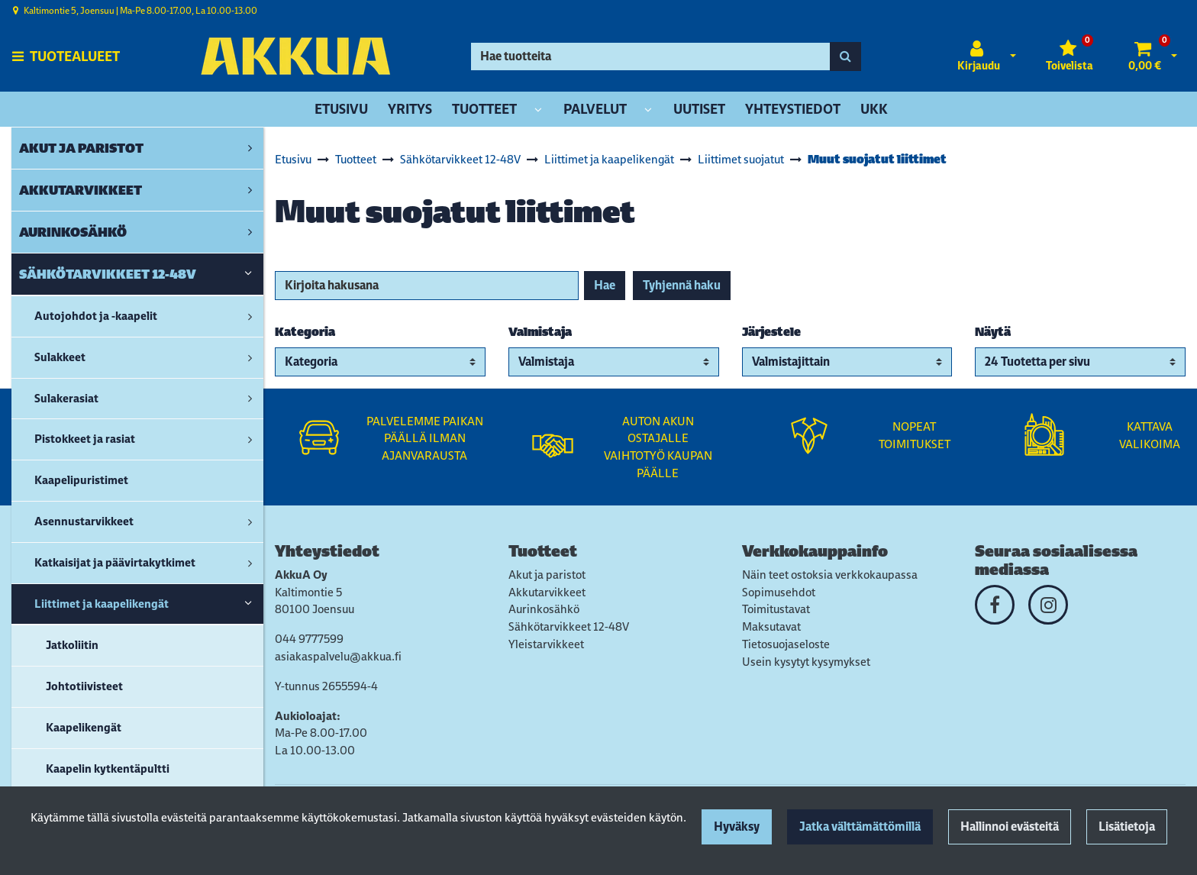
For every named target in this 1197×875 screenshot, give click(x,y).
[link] (250, 148)
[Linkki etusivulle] (295, 56)
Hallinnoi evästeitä (1009, 826)
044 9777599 (309, 638)
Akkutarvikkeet (547, 592)
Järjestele (771, 332)
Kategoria (305, 332)
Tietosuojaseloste (786, 644)
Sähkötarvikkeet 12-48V (568, 626)
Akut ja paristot (547, 574)
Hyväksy (737, 826)
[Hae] (650, 56)
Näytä (993, 332)
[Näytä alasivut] (538, 110)
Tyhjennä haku (682, 285)
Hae (604, 285)
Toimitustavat (776, 609)
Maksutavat (771, 626)
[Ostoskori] (1144, 56)
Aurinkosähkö (543, 609)
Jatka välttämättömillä (860, 826)
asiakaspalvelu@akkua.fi (338, 656)
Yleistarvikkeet (546, 644)
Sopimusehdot (778, 592)
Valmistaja (540, 332)
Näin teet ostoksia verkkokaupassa (830, 574)
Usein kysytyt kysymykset (806, 661)
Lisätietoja (1127, 826)
